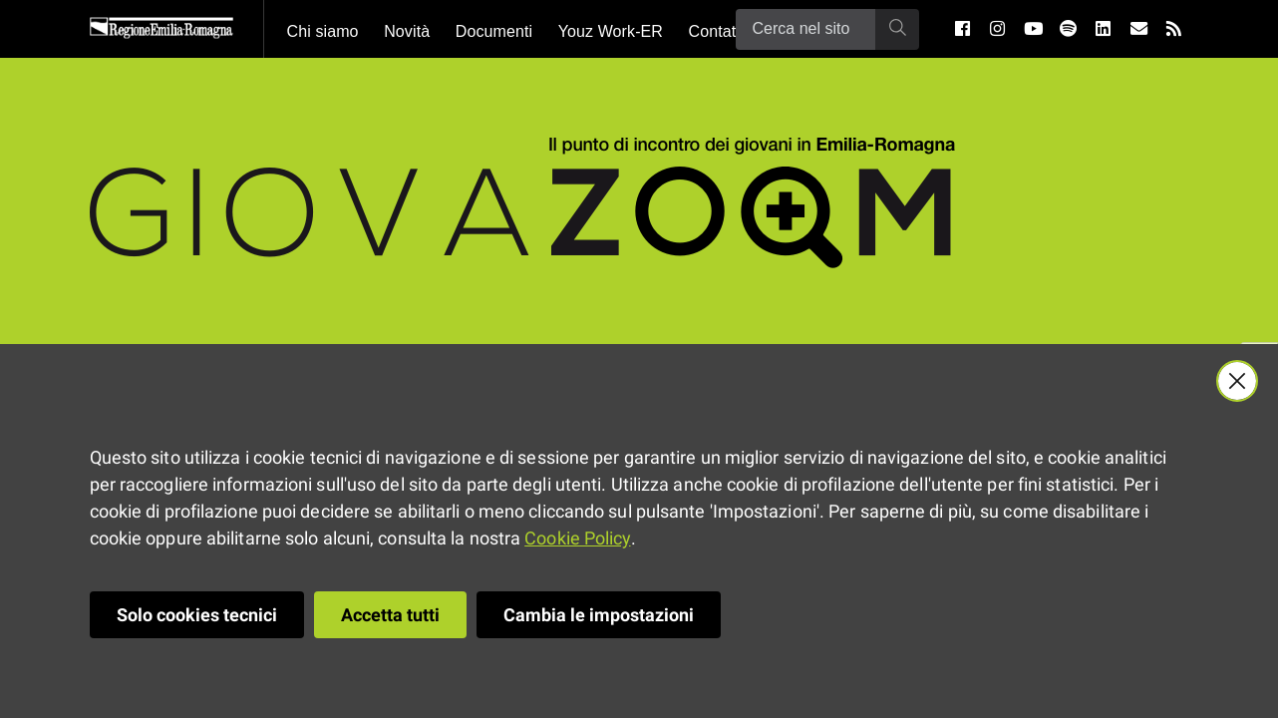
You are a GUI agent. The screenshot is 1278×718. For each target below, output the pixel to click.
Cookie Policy (577, 538)
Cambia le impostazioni (598, 614)
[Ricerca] (805, 29)
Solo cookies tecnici (197, 614)
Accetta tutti (390, 614)
